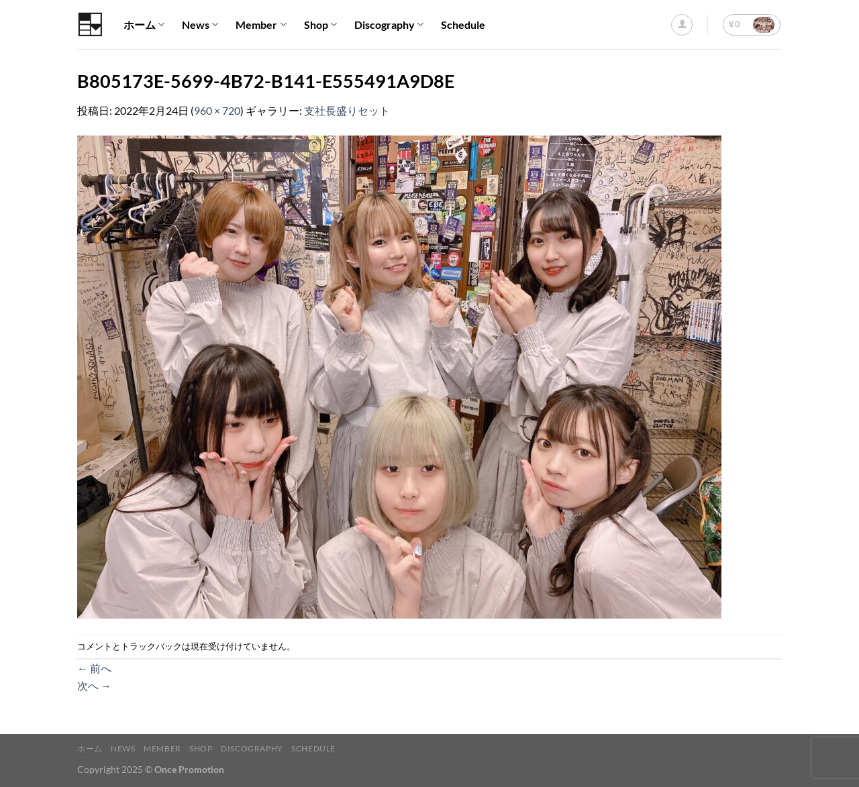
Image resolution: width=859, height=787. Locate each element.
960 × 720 (217, 110)
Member (261, 25)
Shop (320, 25)
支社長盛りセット (347, 110)
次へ (94, 685)
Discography (388, 25)
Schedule (463, 24)
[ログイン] (682, 25)
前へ (94, 668)
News (200, 25)
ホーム (143, 25)
